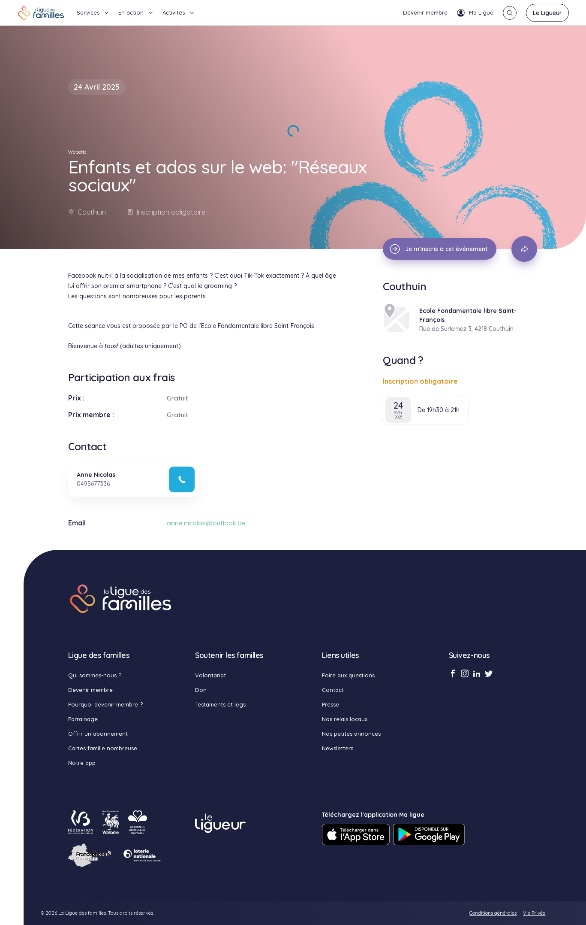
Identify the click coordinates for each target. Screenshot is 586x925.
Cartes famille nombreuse (102, 748)
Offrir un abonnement (98, 733)
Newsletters (337, 748)
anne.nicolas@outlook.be (206, 523)
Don (201, 689)
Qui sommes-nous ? (94, 675)
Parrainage (83, 719)
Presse (330, 704)
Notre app (82, 762)
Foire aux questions (348, 675)
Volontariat (210, 675)
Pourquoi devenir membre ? (105, 704)
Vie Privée (534, 913)
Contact (333, 689)
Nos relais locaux (344, 719)
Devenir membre (425, 12)
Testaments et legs (220, 704)
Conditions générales (493, 913)
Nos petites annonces (351, 733)
